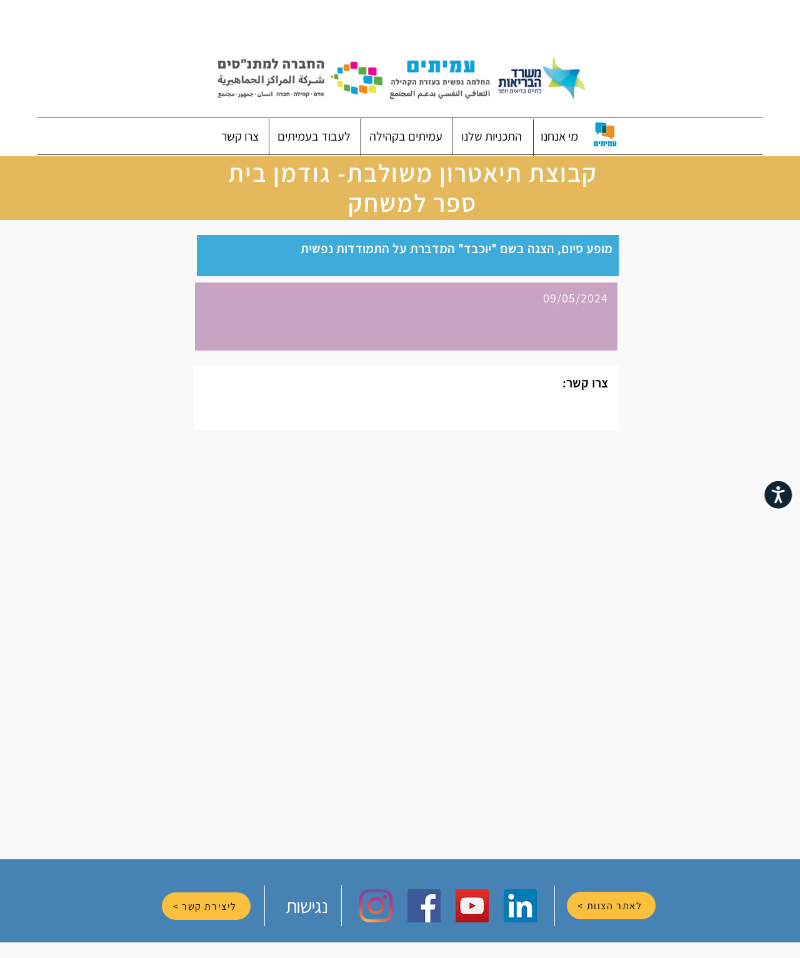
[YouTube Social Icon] (472, 905)
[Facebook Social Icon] (424, 905)
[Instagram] (375, 905)
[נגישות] (307, 906)
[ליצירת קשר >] (206, 906)
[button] (559, 136)
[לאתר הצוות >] (611, 905)
